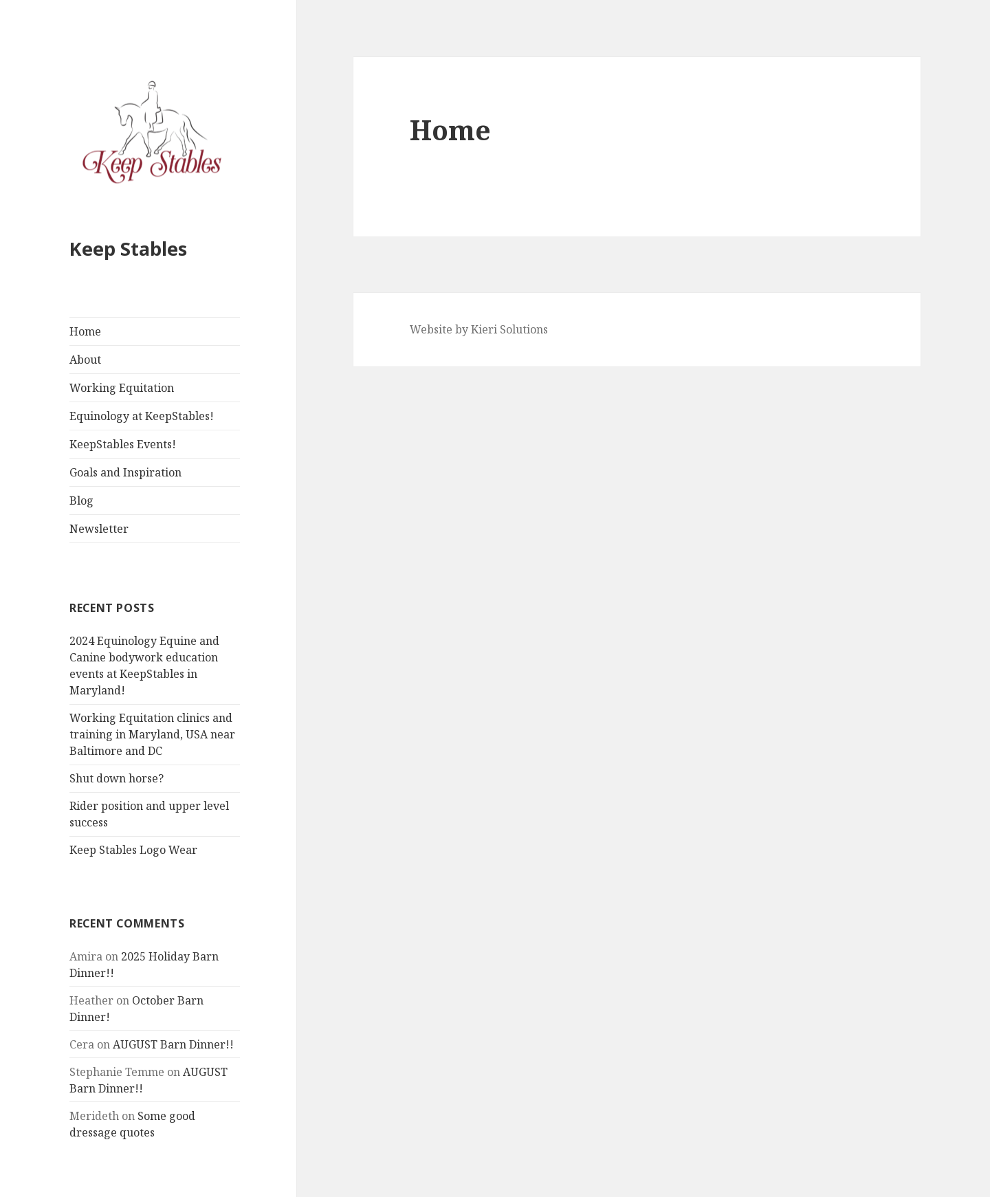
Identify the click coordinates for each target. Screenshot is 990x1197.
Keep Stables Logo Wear (133, 849)
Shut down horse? (116, 778)
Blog (81, 500)
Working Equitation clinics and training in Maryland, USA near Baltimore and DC (152, 734)
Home (85, 331)
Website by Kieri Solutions (479, 329)
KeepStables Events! (122, 444)
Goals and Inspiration (125, 472)
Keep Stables (128, 248)
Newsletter (99, 528)
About (85, 359)
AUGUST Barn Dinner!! (173, 1044)
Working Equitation (121, 387)
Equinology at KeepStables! (141, 416)
